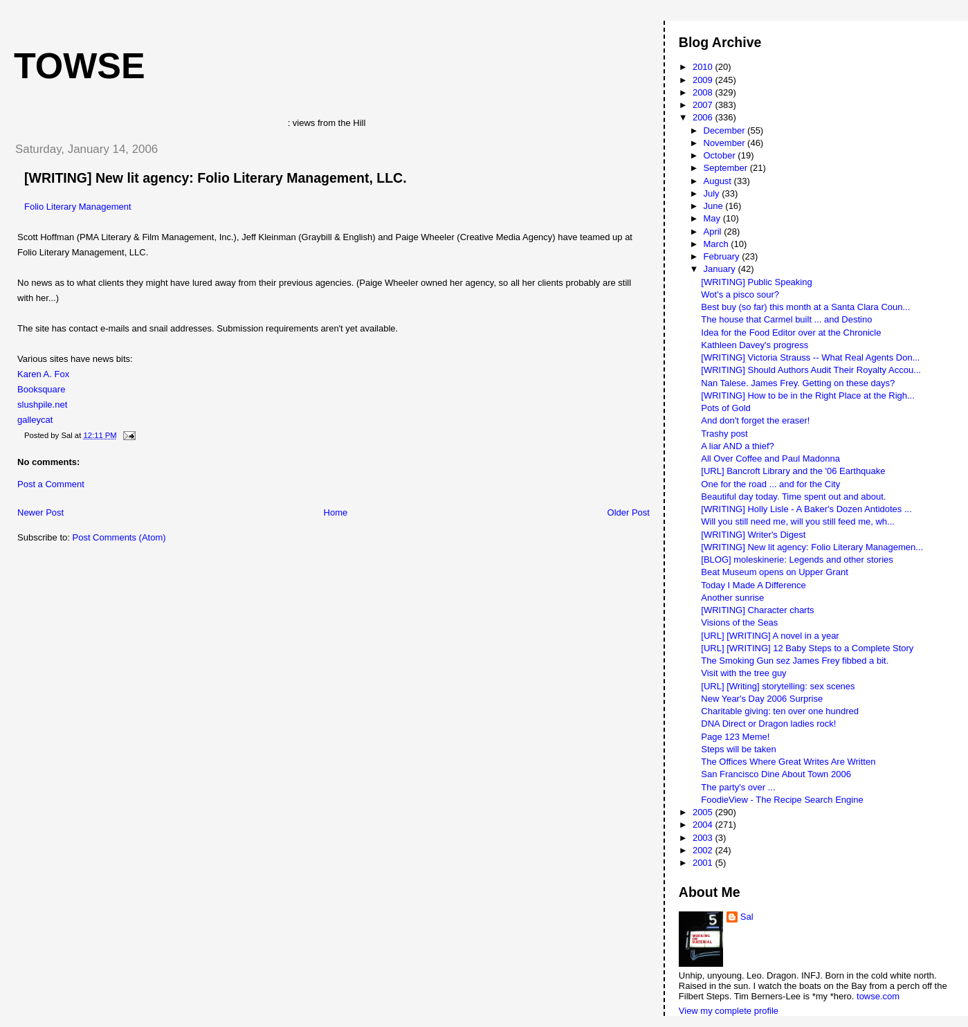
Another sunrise (732, 597)
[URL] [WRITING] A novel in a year (770, 635)
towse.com (878, 996)
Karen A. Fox (43, 374)
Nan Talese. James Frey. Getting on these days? (798, 383)
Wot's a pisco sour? (740, 294)
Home (336, 512)
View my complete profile (728, 1011)
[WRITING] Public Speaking (756, 282)
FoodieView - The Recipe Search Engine (782, 799)
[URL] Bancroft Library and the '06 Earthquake (793, 471)
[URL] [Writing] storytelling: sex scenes (778, 686)
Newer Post (40, 512)
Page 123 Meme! (735, 736)
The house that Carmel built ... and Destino (786, 319)
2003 (704, 838)
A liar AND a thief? (737, 446)
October (721, 155)
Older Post (629, 512)
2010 (704, 67)
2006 (704, 117)
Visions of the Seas (739, 622)
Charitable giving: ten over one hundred (780, 711)
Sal (747, 916)
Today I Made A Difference (753, 585)
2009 (704, 80)
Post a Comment (50, 484)
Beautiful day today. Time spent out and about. (793, 496)
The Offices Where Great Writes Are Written (788, 761)
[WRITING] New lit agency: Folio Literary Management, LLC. (215, 177)
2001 (704, 862)
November (726, 143)
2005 (704, 812)
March (717, 244)
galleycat (35, 420)
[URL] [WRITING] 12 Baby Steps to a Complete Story (807, 648)
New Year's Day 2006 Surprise (762, 698)
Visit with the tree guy (743, 673)
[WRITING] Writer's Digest (753, 534)
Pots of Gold (726, 408)
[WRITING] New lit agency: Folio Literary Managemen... (812, 547)
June (715, 206)
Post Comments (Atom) (119, 537)
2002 (704, 850)
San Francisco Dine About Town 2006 (776, 774)
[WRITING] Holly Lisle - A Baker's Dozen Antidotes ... (806, 509)
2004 (704, 824)
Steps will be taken (738, 749)
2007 (704, 105)
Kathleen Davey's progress (754, 345)
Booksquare (41, 389)
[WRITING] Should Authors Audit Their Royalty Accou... (811, 370)
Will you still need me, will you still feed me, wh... (798, 521)
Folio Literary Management (77, 206)
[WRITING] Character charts (757, 610)
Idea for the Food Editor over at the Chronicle (791, 332)
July (713, 193)
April (714, 231)
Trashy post (724, 433)
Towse (79, 66)
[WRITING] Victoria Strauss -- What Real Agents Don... (810, 357)
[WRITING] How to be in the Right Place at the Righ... (808, 395)
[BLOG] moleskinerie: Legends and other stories (797, 559)
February (723, 256)
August (719, 181)
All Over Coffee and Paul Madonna (770, 458)
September (727, 168)
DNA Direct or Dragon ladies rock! (768, 723)
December (726, 130)
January (721, 269)
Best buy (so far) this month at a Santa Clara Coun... (805, 307)
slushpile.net (42, 404)
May (713, 218)
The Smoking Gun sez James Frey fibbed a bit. (794, 660)
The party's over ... (738, 787)
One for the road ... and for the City (770, 484)
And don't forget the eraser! (755, 420)
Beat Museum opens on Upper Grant (774, 572)
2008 (704, 92)
